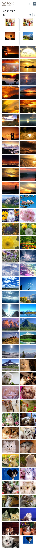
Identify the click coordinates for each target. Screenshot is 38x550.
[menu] (34, 4)
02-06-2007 (9, 11)
